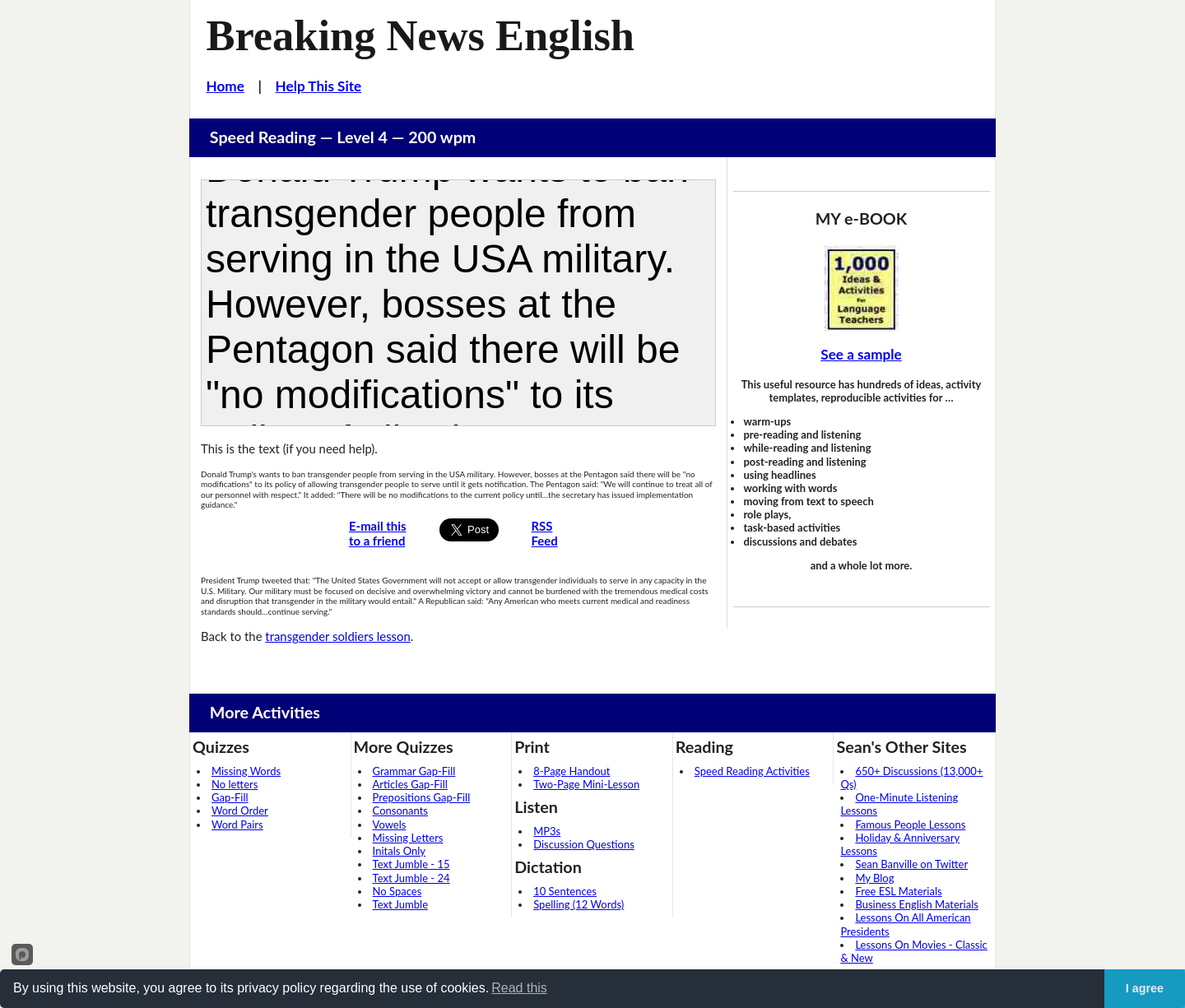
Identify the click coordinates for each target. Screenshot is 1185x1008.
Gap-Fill (230, 797)
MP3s (546, 831)
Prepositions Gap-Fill (422, 797)
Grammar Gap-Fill (414, 771)
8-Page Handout (571, 771)
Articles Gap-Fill (410, 784)
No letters (234, 784)
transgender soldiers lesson (338, 636)
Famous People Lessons (910, 824)
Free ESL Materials (898, 891)
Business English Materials (916, 904)
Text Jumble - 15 (411, 864)
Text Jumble (400, 904)
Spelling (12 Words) (578, 904)
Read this (519, 988)
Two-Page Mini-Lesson (586, 784)
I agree (1145, 988)
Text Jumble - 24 (411, 878)
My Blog (874, 878)
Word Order (239, 810)
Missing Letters (408, 837)
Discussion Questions (583, 844)
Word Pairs (237, 824)
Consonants (400, 810)
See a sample (860, 354)
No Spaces (397, 891)
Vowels (390, 824)
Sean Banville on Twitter (911, 864)
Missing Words (246, 771)
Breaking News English (420, 35)
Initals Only (399, 850)
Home (225, 86)
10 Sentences (565, 891)
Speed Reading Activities (752, 771)
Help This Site (319, 86)
